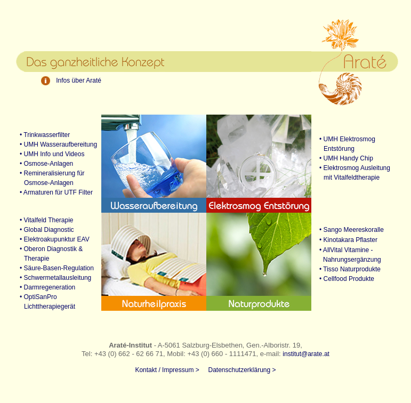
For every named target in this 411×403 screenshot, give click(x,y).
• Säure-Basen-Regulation (53, 268)
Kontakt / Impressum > (167, 370)
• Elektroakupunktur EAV (51, 239)
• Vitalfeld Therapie (43, 220)
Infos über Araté (78, 80)
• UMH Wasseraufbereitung (54, 144)
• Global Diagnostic (43, 229)
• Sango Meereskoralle (351, 229)
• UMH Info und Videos (48, 154)
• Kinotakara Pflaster (348, 240)
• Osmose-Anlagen (42, 163)
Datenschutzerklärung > (242, 370)
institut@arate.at (306, 354)
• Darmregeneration (43, 287)
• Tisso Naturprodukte (350, 269)
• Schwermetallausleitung (51, 277)
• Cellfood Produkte (346, 279)
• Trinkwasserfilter (41, 135)
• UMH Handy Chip (346, 158)
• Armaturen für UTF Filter (52, 192)
